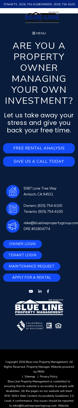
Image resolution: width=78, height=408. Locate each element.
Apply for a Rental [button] (31, 277)
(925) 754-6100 (29, 4)
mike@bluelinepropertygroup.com (51, 223)
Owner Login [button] (22, 244)
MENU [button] (39, 33)
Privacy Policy (49, 377)
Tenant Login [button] (22, 255)
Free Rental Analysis (39, 148)
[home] (42, 17)
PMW (40, 372)
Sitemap (30, 377)
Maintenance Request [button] (32, 266)
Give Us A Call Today (39, 161)
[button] (31, 291)
